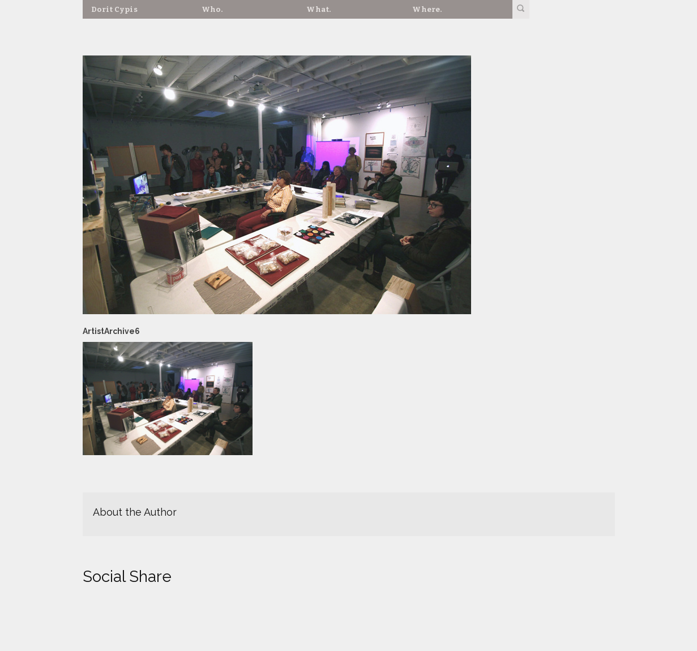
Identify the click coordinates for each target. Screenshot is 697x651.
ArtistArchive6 (111, 331)
